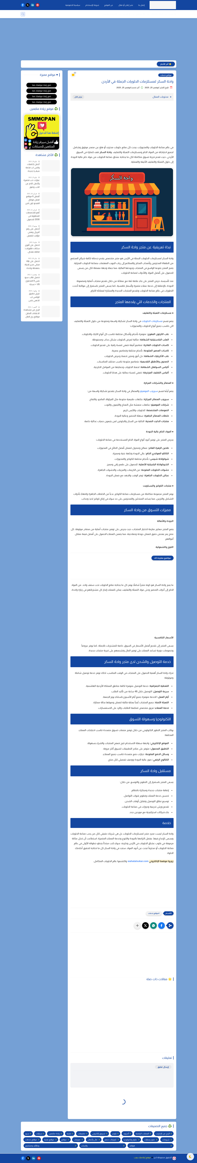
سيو (27, 1133)
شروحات (165, 1139)
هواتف (132, 1145)
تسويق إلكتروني (98, 1133)
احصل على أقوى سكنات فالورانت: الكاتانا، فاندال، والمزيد (32, 249)
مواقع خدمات (166, 75)
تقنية (69, 1133)
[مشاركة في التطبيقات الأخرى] (137, 925)
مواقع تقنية (49, 1139)
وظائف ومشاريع (32, 1145)
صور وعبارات (149, 1139)
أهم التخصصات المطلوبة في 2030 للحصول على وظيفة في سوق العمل (33, 216)
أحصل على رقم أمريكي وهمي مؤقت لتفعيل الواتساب (33, 233)
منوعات (77, 1139)
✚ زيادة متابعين (109, 14)
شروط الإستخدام (92, 5)
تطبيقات (81, 1133)
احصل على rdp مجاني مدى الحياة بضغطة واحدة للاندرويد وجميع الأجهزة (32, 265)
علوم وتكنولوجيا (130, 1139)
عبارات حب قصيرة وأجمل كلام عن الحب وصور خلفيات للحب (32, 184)
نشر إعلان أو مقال (125, 5)
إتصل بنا (141, 5)
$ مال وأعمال (157, 14)
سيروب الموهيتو (149, 391)
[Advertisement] (99, 39)
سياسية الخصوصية (72, 5)
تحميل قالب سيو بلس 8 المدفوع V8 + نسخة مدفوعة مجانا (32, 281)
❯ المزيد (127, 14)
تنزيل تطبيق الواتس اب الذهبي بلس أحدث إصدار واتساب (34, 297)
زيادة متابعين (54, 1133)
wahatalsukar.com (138, 861)
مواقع (64, 1139)
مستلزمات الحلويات (152, 321)
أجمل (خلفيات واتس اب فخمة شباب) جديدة (33, 167)
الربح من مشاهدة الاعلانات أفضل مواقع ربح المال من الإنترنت (32, 314)
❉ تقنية (172, 14)
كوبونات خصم (110, 1139)
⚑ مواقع (140, 14)
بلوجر (114, 1133)
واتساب (84, 1145)
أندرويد (126, 1133)
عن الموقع (108, 5)
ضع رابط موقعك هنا (41, 85)
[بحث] (23, 14)
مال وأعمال (92, 1139)
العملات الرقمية (142, 1133)
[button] (161, 925)
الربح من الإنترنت (163, 1133)
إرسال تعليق (163, 1067)
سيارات (39, 1133)
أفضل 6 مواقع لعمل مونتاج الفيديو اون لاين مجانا (32, 200)
